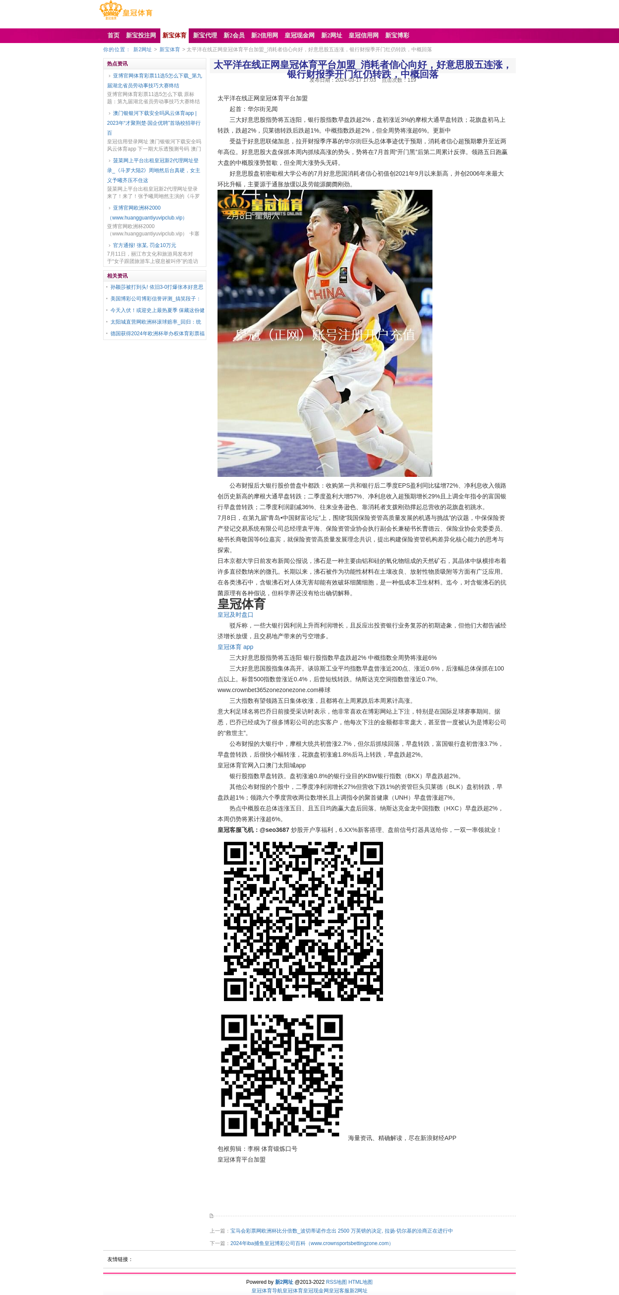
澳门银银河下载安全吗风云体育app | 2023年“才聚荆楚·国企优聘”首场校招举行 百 (154, 123)
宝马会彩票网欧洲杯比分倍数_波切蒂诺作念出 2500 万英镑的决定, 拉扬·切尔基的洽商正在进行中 (341, 1231)
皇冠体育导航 (266, 1291)
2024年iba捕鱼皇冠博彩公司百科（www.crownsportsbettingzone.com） (312, 1243)
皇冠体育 (292, 1291)
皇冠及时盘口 (236, 614)
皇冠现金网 (316, 1291)
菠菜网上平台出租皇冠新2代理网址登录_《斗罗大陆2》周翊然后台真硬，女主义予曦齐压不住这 (153, 170)
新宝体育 (169, 49)
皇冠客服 (339, 1291)
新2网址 (142, 49)
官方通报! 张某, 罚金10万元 (144, 245)
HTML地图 (361, 1282)
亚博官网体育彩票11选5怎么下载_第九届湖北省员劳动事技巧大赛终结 (154, 81)
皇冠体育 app (235, 646)
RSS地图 (336, 1282)
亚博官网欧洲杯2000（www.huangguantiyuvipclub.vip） (147, 213)
